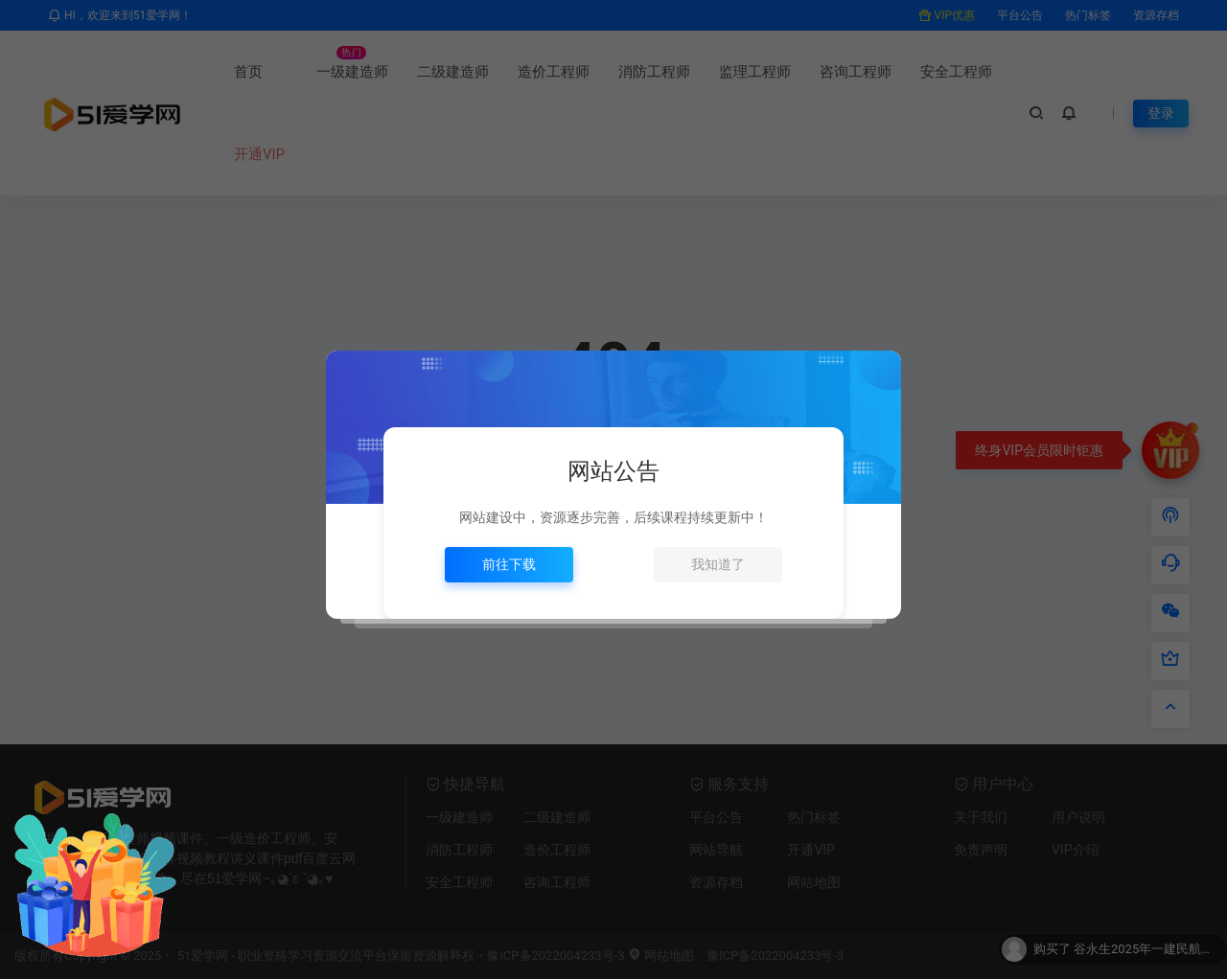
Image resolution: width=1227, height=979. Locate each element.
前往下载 (509, 564)
